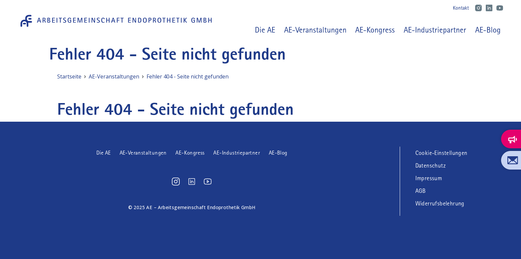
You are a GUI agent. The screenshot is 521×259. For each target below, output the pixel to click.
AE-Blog (488, 30)
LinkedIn (489, 8)
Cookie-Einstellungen (441, 153)
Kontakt (461, 8)
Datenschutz (430, 165)
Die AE (103, 152)
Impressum (428, 178)
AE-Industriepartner (435, 30)
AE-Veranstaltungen (315, 30)
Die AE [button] (265, 30)
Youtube (499, 8)
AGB (420, 190)
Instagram (478, 8)
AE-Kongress (375, 30)
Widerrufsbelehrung (440, 203)
